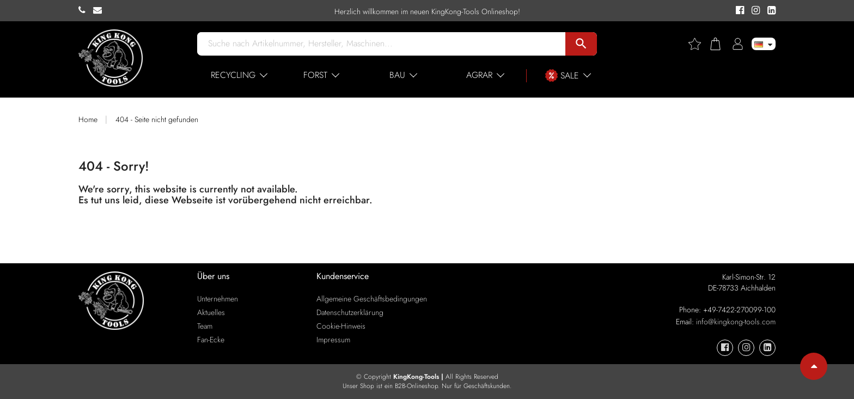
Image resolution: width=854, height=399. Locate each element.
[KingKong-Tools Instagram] (754, 10)
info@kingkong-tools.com (736, 321)
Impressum (333, 339)
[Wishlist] (698, 44)
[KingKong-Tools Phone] (85, 10)
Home (87, 119)
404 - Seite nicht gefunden (156, 119)
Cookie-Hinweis (340, 326)
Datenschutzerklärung (349, 312)
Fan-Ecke (210, 339)
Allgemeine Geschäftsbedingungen (371, 298)
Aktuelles (211, 312)
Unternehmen (217, 298)
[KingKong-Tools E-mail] (100, 10)
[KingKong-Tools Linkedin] (769, 10)
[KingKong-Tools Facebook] (738, 10)
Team (204, 326)
